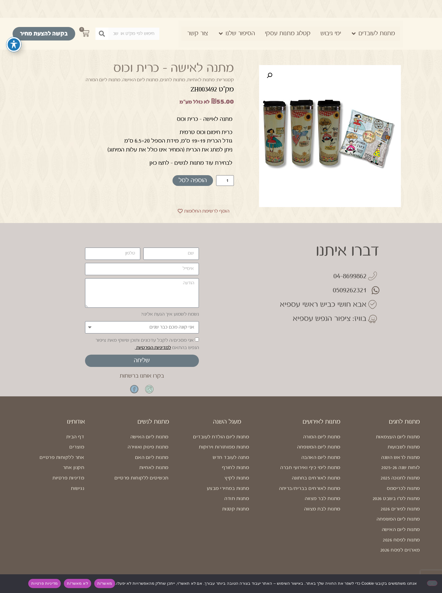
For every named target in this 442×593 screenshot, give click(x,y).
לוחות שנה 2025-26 (400, 471)
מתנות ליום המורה (103, 80)
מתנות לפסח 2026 (401, 543)
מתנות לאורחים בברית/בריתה (309, 492)
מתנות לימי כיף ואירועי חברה (310, 471)
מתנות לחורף (235, 471)
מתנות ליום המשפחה (398, 523)
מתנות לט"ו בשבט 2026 (396, 502)
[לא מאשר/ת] (432, 583)
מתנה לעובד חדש (231, 461)
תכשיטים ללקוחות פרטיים (141, 481)
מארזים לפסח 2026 (400, 553)
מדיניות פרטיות (68, 481)
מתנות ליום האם (152, 461)
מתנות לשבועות (404, 450)
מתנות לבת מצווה (322, 512)
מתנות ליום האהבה (320, 461)
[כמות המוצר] (225, 180)
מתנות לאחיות (201, 80)
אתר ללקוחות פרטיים (62, 461)
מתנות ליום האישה (140, 80)
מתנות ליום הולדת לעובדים (221, 440)
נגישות (77, 492)
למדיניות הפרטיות (153, 347)
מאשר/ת (104, 583)
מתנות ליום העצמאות (398, 440)
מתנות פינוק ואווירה (148, 450)
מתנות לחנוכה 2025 (400, 481)
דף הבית (75, 440)
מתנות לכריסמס (403, 492)
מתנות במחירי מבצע (228, 492)
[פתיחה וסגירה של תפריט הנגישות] (13, 44)
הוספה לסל (193, 180)
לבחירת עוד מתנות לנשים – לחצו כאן (190, 163)
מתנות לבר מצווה (322, 502)
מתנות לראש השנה (400, 461)
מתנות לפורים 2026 (400, 512)
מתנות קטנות (235, 512)
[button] (269, 75)
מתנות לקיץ (237, 481)
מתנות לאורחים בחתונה (316, 481)
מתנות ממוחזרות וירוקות (224, 450)
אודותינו (76, 425)
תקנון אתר (73, 471)
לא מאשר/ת (77, 583)
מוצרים (76, 450)
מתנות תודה (236, 502)
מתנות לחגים (172, 80)
